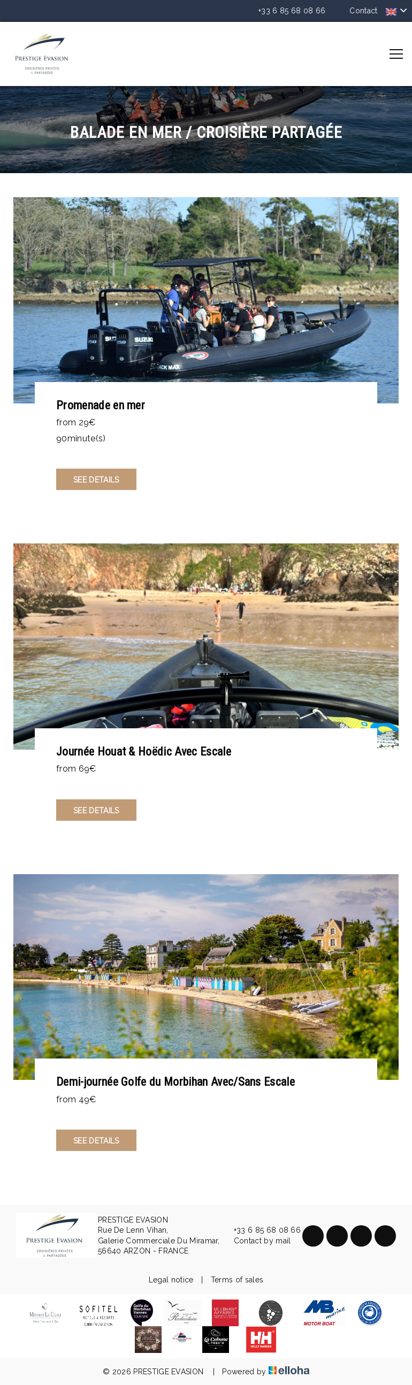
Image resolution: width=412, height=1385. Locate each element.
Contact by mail (256, 1241)
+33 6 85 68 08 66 (261, 1230)
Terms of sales (237, 1279)
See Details (96, 480)
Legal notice (171, 1279)
